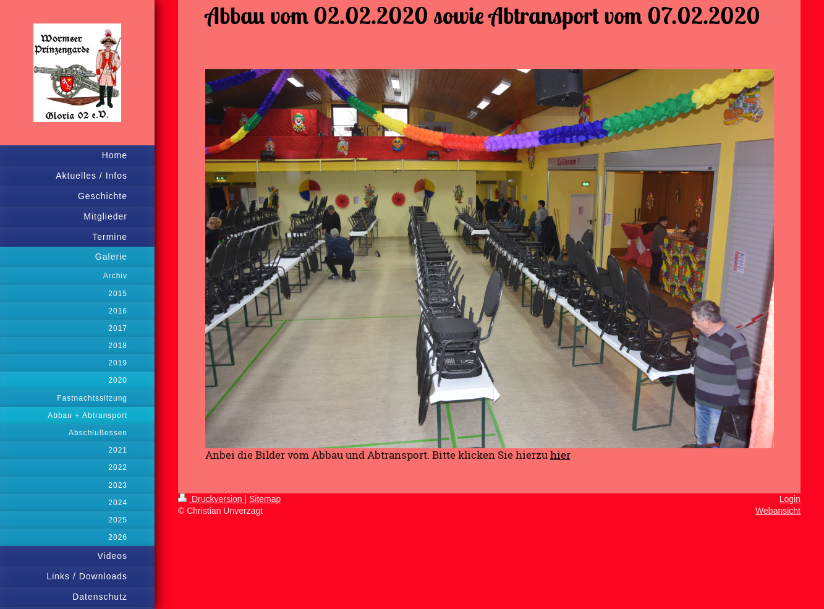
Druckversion (211, 499)
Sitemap (265, 499)
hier (560, 455)
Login (790, 499)
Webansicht (778, 511)
